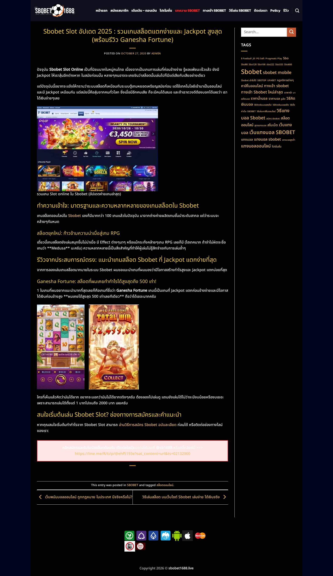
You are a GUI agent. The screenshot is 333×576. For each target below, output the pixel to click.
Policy (275, 10)
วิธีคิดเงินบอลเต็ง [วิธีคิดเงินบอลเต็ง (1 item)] (281, 105)
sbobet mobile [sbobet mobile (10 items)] (277, 72)
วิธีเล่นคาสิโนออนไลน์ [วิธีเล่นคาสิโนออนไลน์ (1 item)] (266, 111)
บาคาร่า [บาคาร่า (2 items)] (288, 93)
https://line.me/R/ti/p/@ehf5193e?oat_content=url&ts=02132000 (132, 454)
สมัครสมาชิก (119, 10)
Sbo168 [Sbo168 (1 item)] (261, 64)
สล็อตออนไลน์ (165, 485)
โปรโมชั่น (166, 10)
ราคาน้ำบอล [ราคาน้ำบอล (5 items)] (259, 98)
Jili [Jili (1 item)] (254, 58)
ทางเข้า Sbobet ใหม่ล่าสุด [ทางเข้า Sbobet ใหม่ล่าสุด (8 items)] (262, 92)
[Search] (297, 10)
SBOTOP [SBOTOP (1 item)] (261, 80)
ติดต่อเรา (260, 10)
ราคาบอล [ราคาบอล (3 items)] (274, 98)
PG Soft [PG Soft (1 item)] (260, 58)
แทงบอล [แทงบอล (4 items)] (247, 139)
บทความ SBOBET (187, 10)
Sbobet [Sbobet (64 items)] (251, 72)
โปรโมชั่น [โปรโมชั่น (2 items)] (276, 146)
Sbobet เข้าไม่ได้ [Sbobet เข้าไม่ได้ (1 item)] (248, 80)
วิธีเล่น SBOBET (240, 10)
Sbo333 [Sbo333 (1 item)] (279, 64)
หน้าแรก (101, 10)
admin (156, 54)
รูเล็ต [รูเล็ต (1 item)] (283, 99)
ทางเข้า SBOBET (214, 10)
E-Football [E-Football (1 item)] (246, 58)
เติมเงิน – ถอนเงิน (144, 10)
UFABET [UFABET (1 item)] (271, 80)
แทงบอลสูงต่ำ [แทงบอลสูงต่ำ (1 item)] (288, 140)
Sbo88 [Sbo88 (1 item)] (244, 64)
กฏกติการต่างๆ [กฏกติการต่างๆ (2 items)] (285, 80)
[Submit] (291, 32)
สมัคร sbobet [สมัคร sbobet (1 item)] (273, 118)
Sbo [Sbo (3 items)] (286, 58)
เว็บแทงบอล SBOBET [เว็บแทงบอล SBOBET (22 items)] (272, 132)
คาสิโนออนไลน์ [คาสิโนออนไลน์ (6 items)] (252, 86)
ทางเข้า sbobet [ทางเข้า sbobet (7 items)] (276, 86)
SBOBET (132, 485)
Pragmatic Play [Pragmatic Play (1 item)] (273, 58)
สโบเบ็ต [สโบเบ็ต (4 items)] (272, 125)
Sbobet (74, 216)
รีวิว (286, 10)
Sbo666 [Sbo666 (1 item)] (288, 64)
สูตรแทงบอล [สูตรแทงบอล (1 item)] (260, 125)
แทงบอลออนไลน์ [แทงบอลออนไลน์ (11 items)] (256, 146)
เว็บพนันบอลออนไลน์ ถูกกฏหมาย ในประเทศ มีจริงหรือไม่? (84, 497)
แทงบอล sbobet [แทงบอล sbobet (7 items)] (267, 139)
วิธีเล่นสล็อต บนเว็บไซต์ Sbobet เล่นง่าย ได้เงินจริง (185, 497)
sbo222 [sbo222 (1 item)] (270, 64)
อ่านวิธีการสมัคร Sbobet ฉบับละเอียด (147, 425)
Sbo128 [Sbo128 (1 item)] (253, 64)
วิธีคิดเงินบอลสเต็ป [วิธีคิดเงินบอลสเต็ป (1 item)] (263, 105)
